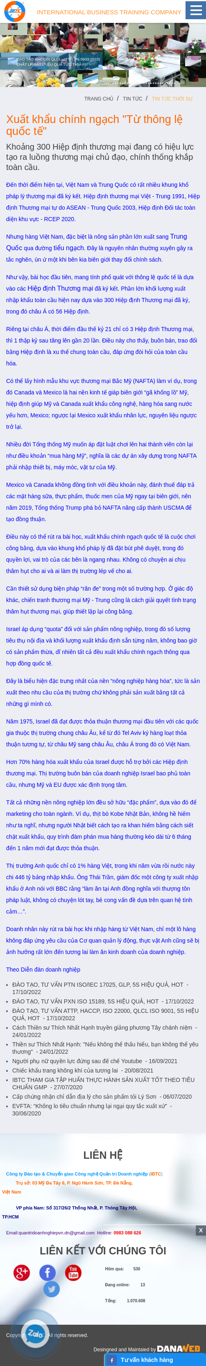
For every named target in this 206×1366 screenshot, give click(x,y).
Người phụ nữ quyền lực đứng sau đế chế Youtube (94, 1061)
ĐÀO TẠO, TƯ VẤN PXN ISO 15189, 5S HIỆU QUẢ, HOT (103, 1001)
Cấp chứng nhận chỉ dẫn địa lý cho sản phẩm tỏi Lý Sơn (102, 1096)
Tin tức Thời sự (172, 99)
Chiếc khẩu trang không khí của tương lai (82, 1070)
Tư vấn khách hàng (147, 1360)
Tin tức (132, 99)
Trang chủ (99, 99)
